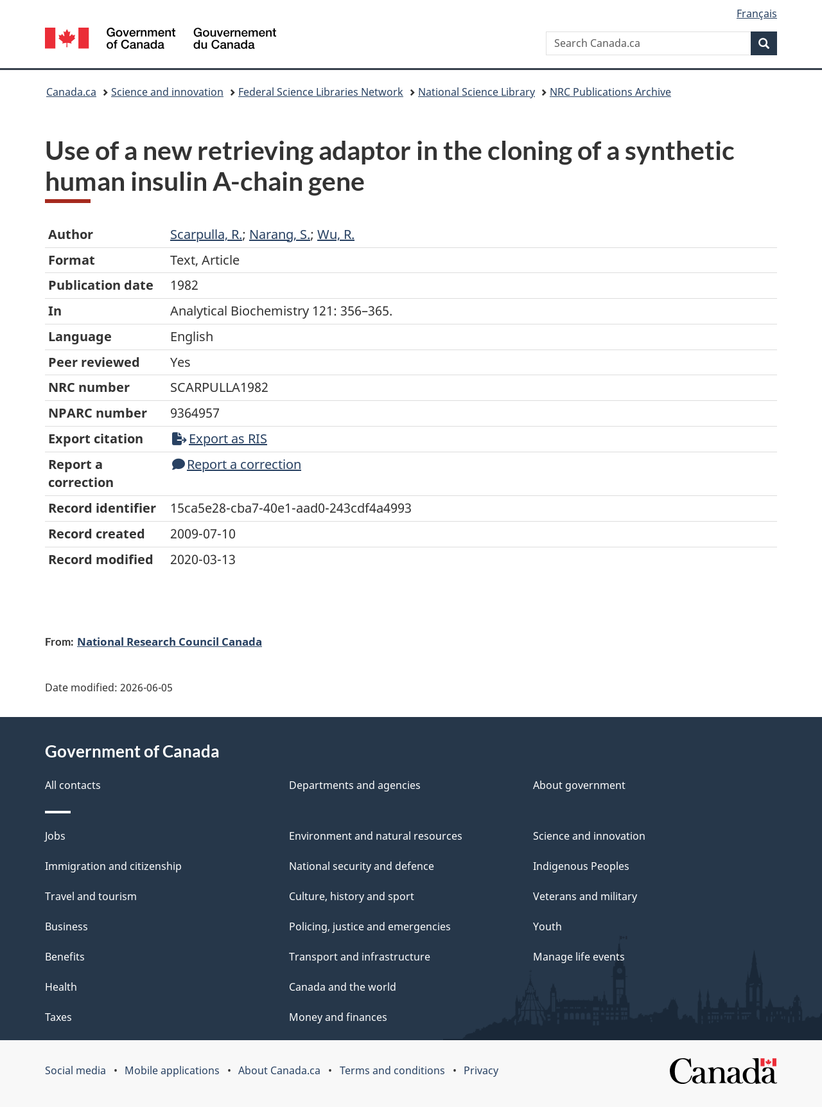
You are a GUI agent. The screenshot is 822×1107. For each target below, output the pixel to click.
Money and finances (338, 1017)
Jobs (55, 836)
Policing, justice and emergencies (370, 926)
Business (66, 926)
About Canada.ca (279, 1070)
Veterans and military (585, 896)
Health (61, 987)
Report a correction (236, 464)
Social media (75, 1070)
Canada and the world (342, 987)
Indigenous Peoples (581, 866)
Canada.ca (71, 92)
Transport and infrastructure (359, 957)
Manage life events (579, 957)
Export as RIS (219, 438)
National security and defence (361, 866)
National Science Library (476, 92)
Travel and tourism (91, 896)
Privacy (481, 1070)
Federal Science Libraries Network (320, 92)
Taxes (58, 1017)
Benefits (65, 957)
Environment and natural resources (375, 836)
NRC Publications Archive (610, 92)
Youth (547, 926)
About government (579, 785)
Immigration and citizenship (113, 866)
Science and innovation (167, 92)
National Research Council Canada (169, 641)
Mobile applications (172, 1070)
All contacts (73, 785)
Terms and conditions (392, 1070)
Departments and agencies (355, 785)
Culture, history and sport (351, 896)
